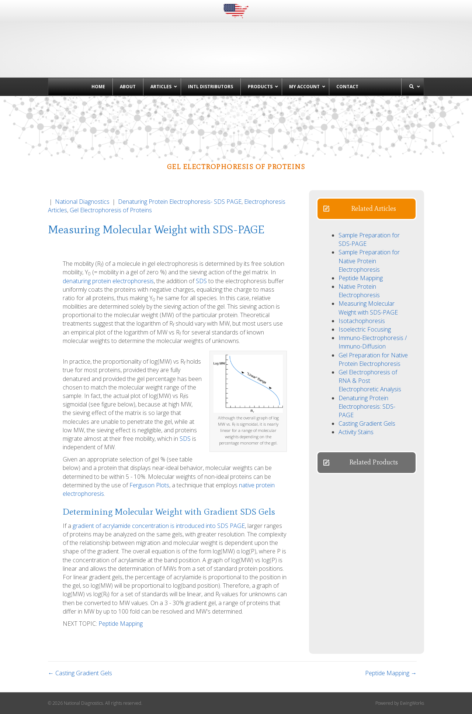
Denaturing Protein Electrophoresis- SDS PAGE (180, 202)
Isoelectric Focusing (365, 329)
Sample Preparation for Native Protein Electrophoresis (369, 260)
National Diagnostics (82, 202)
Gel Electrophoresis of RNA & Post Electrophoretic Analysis (370, 380)
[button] (366, 209)
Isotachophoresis (362, 321)
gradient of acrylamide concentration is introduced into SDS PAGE (159, 526)
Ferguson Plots (149, 485)
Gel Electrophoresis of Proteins (111, 210)
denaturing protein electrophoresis (108, 281)
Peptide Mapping (120, 623)
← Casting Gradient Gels (80, 673)
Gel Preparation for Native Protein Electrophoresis (373, 359)
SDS (201, 281)
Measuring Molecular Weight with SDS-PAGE (368, 307)
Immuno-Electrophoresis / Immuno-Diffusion (373, 342)
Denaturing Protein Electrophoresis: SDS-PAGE (367, 406)
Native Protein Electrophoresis (359, 290)
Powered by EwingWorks (399, 703)
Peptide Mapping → (391, 673)
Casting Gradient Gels (367, 423)
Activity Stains (356, 432)
